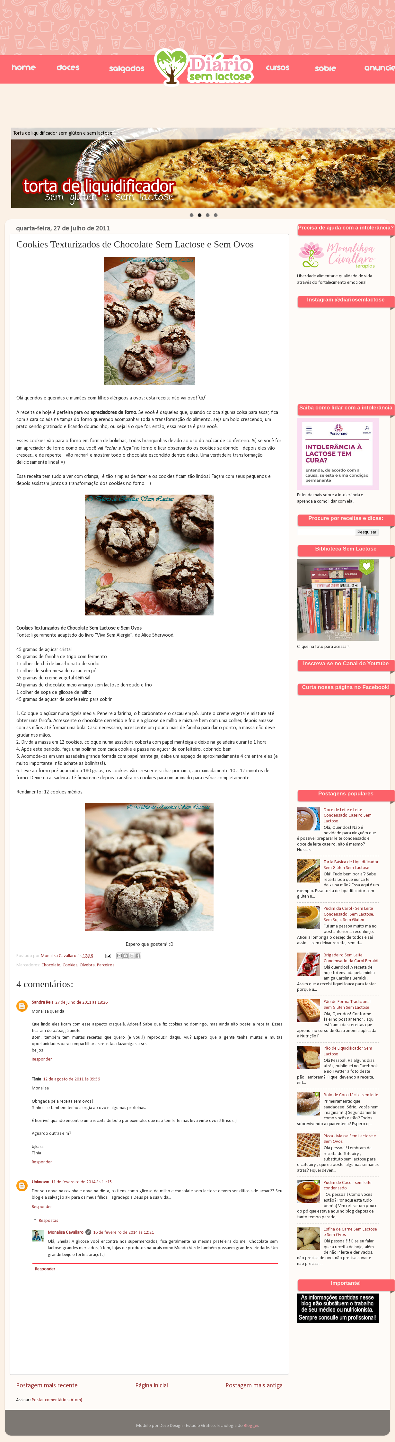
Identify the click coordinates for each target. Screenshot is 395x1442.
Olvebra (87, 965)
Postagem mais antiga (254, 1386)
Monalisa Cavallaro (65, 1232)
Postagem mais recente (47, 1386)
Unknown (40, 1182)
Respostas (48, 1220)
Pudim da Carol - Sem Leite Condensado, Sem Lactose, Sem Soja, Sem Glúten (349, 914)
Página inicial (151, 1386)
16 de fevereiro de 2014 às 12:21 (123, 1232)
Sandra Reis (42, 1002)
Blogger (251, 1425)
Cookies (70, 965)
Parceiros (105, 965)
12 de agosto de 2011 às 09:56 (71, 1079)
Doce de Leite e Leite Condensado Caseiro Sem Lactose (348, 816)
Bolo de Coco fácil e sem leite (351, 1095)
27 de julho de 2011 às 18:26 (81, 1002)
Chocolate (50, 965)
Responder (42, 1059)
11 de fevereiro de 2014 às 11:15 (81, 1182)
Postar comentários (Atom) (57, 1400)
